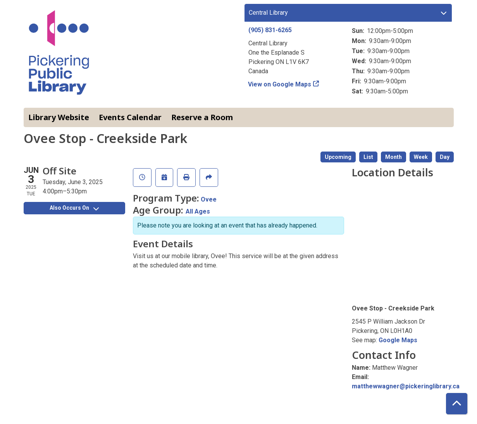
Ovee (209, 199)
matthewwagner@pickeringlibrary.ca (406, 386)
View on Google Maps (279, 84)
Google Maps (398, 340)
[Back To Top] (456, 403)
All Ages (198, 211)
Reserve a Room (202, 117)
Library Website (58, 117)
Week (421, 157)
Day (444, 157)
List (368, 157)
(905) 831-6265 (270, 30)
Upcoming (338, 157)
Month (393, 157)
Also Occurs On (74, 208)
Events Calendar (130, 117)
